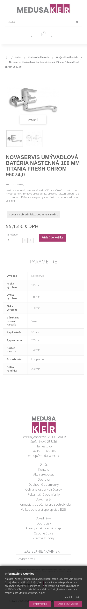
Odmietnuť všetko (68, 603)
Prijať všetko (40, 603)
